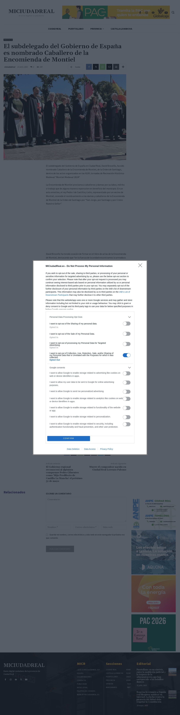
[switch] (126, 324)
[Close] (141, 266)
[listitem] (90, 317)
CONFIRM (68, 438)
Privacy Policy (106, 449)
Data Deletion (73, 449)
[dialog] (90, 358)
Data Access (90, 449)
